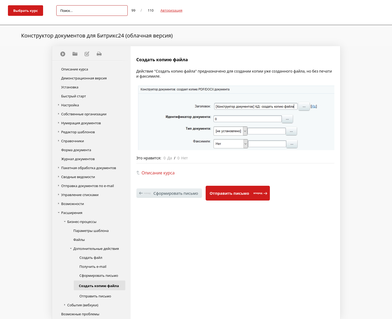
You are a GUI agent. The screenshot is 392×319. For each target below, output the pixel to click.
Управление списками (80, 194)
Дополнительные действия (96, 248)
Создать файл (91, 257)
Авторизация (171, 10)
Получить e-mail (93, 266)
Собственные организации (84, 114)
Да (169, 157)
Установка (70, 87)
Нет (184, 157)
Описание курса (74, 69)
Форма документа (76, 149)
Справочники (72, 141)
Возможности (72, 203)
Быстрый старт (73, 96)
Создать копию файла (99, 285)
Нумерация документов (81, 123)
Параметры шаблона (91, 230)
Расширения (71, 212)
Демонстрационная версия (84, 78)
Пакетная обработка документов (88, 167)
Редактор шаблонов (78, 132)
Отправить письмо (95, 296)
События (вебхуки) (82, 305)
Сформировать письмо (99, 275)
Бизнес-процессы (81, 221)
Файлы (79, 239)
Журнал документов (78, 158)
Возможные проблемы (80, 314)
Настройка (70, 105)
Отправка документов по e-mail (87, 185)
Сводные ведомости (78, 176)
